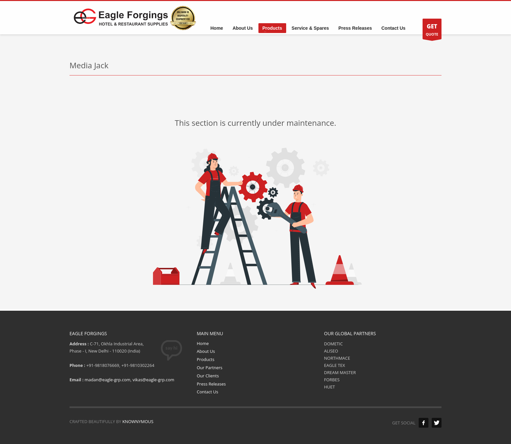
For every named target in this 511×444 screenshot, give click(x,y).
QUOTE (432, 30)
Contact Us (207, 392)
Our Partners (210, 367)
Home (203, 343)
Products (205, 359)
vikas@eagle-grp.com (153, 380)
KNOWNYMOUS (137, 421)
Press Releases (211, 384)
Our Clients (208, 376)
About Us (206, 351)
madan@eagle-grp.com (107, 380)
